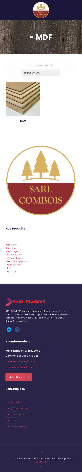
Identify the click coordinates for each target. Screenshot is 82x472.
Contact (15, 420)
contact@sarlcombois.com (20, 361)
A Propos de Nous (20, 408)
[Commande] (41, 73)
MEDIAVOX (41, 462)
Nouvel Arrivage (19, 426)
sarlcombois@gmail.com (19, 367)
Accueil (15, 402)
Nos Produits (17, 414)
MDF (23, 120)
